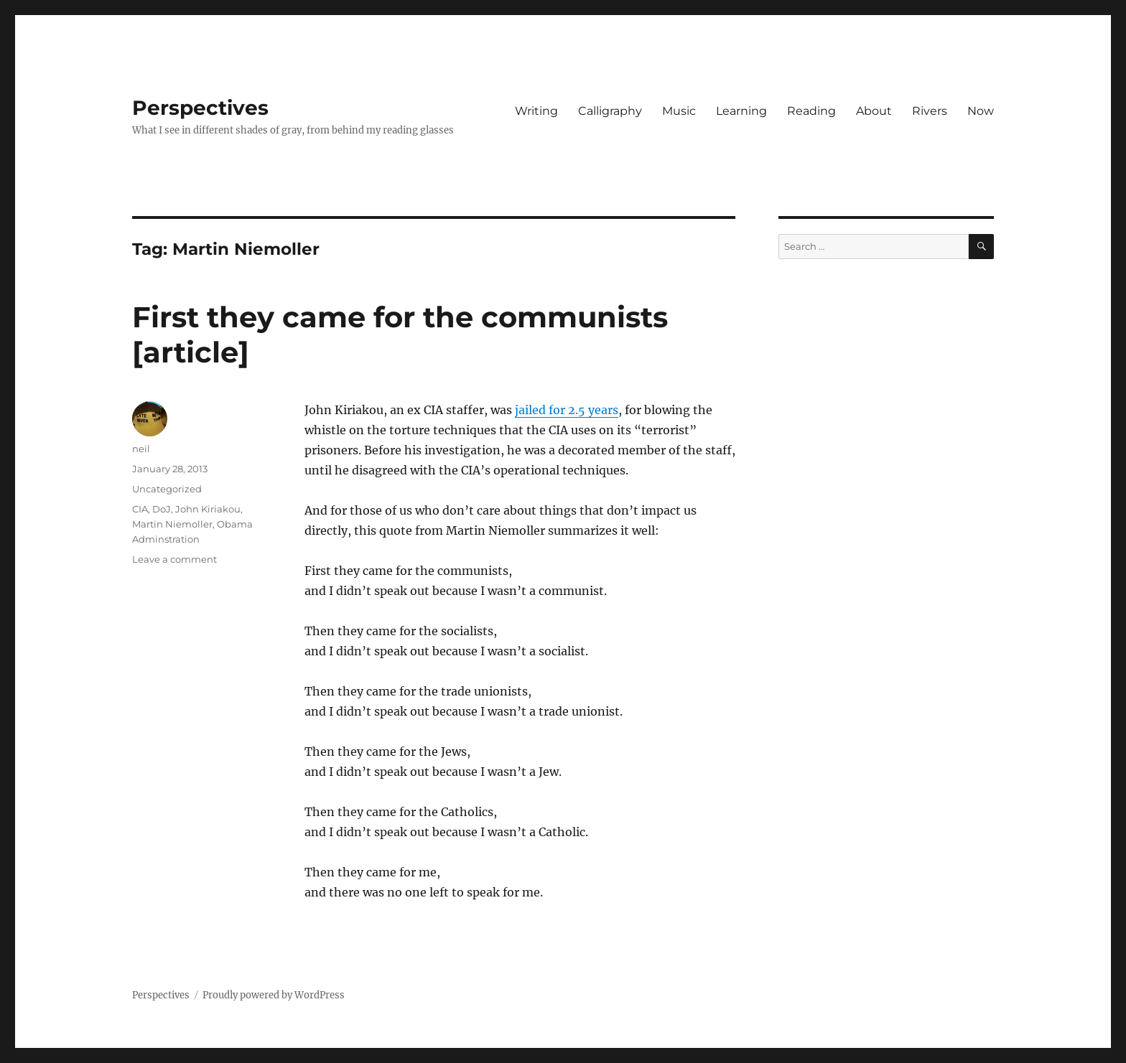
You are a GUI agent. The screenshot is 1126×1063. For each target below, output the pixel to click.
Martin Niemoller (172, 524)
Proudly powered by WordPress (274, 995)
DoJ (161, 509)
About (874, 111)
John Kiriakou (208, 509)
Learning (741, 111)
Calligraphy (610, 111)
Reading (811, 111)
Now (980, 111)
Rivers (929, 111)
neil (141, 448)
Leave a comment (174, 559)
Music (679, 111)
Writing (536, 111)
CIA (140, 509)
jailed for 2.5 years (566, 410)
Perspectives (200, 107)
